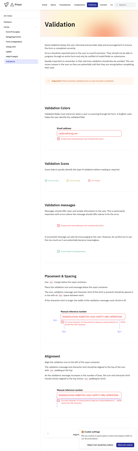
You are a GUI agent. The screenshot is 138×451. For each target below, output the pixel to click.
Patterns (92, 5)
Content (103, 5)
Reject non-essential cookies (100, 445)
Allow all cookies (125, 445)
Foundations (64, 5)
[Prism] (13, 4)
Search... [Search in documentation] (121, 5)
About (53, 5)
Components (79, 5)
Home (44, 5)
